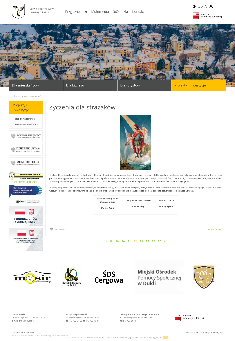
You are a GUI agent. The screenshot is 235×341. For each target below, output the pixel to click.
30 (123, 241)
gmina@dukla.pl (26, 320)
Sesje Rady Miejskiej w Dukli (25, 181)
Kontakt (138, 11)
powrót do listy (214, 229)
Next (230, 55)
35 (153, 241)
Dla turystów (130, 85)
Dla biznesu (75, 85)
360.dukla (120, 11)
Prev (4, 55)
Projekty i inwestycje (190, 85)
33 (141, 241)
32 (135, 241)
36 (159, 241)
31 (129, 241)
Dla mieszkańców (25, 85)
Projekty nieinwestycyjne (26, 123)
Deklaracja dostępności (23, 332)
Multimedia (100, 11)
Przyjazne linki (76, 11)
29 (117, 241)
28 (111, 241)
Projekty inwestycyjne (24, 118)
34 (147, 241)
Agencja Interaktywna (209, 332)
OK (165, 337)
